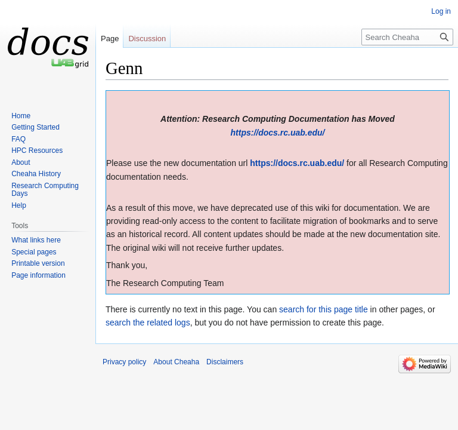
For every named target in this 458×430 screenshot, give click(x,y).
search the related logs (148, 322)
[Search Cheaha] (407, 37)
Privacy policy (124, 362)
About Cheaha (176, 362)
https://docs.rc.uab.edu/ (278, 132)
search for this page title (323, 309)
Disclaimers (224, 362)
